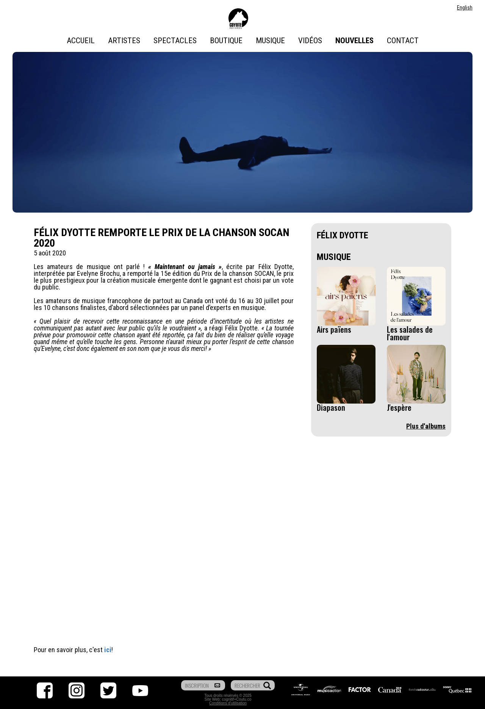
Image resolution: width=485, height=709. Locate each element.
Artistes (124, 40)
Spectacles (175, 40)
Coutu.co (243, 699)
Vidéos (310, 40)
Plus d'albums (426, 426)
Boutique (226, 40)
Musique (270, 40)
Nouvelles (354, 40)
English (464, 8)
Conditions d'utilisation (228, 703)
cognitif (228, 699)
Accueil (81, 40)
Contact (403, 40)
